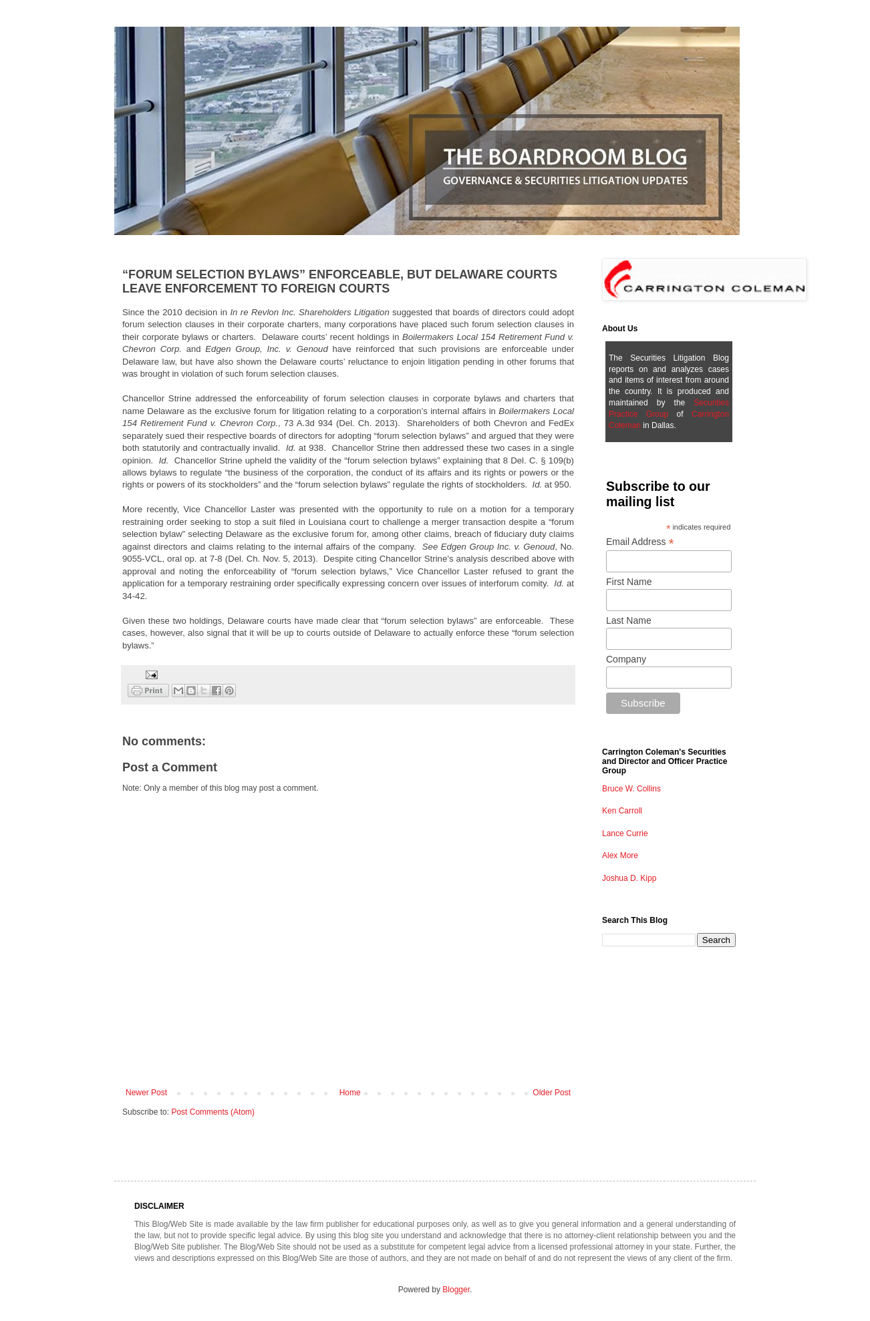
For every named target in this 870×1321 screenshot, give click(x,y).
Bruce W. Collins (631, 788)
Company (626, 659)
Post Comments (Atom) (213, 1112)
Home (350, 1092)
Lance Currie (625, 833)
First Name (628, 581)
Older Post (552, 1092)
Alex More (620, 855)
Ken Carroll (622, 810)
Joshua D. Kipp (629, 878)
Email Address (640, 542)
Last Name (628, 620)
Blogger (456, 1289)
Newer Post (146, 1092)
